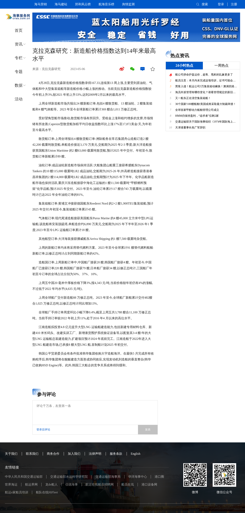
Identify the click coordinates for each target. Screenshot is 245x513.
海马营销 (40, 4)
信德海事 (71, 484)
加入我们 (74, 453)
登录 (221, 4)
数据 (19, 85)
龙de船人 (51, 484)
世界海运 (11, 484)
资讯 (19, 44)
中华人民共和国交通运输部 (24, 476)
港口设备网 (149, 484)
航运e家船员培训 (16, 492)
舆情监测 (128, 4)
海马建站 (61, 4)
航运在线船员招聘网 (99, 484)
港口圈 (159, 476)
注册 (234, 4)
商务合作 (53, 453)
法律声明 (95, 453)
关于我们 (11, 453)
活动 (19, 99)
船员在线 (127, 484)
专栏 (19, 58)
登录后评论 (43, 429)
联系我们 (32, 453)
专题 (19, 71)
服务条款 (116, 453)
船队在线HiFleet (47, 492)
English (135, 453)
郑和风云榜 (83, 4)
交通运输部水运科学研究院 (69, 476)
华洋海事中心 (137, 476)
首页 (19, 30)
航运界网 (31, 484)
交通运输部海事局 (108, 476)
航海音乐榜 (106, 4)
